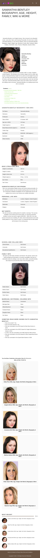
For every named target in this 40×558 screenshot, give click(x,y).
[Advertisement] (20, 29)
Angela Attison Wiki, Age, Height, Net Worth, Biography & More (20, 405)
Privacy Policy (20, 552)
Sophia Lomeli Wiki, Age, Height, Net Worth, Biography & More (21, 518)
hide (10, 88)
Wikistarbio (28, 358)
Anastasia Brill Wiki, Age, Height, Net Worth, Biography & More (20, 430)
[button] (33, 3)
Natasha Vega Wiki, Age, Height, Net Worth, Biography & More (20, 506)
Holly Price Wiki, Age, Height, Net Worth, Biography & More (20, 382)
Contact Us (14, 552)
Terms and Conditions (27, 552)
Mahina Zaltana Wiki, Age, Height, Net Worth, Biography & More (20, 455)
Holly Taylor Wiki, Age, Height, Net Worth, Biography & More (20, 481)
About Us (10, 552)
